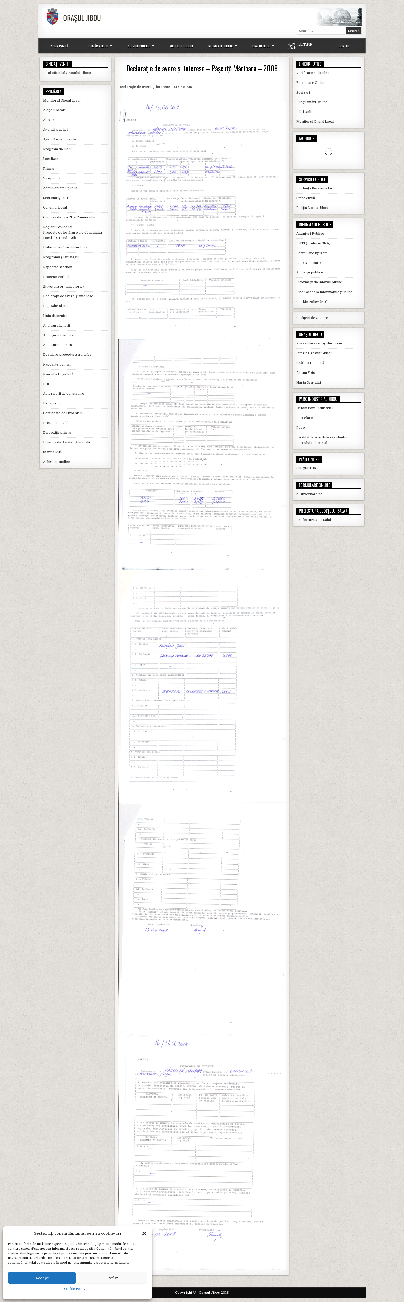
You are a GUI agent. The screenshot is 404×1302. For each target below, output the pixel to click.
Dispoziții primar (57, 432)
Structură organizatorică (63, 286)
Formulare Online (311, 83)
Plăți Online (305, 112)
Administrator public (60, 188)
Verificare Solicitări (312, 73)
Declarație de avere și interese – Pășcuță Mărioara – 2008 (202, 68)
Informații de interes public (319, 282)
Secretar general (57, 198)
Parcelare (304, 418)
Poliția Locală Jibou (312, 208)
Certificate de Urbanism (63, 413)
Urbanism (51, 403)
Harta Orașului (308, 382)
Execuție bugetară (58, 374)
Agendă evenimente (59, 139)
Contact (345, 45)
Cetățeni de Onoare (312, 318)
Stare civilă (52, 452)
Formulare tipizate (312, 253)
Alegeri (49, 120)
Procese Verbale (57, 277)
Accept (42, 1278)
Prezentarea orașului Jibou (319, 343)
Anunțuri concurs (57, 345)
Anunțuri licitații (56, 325)
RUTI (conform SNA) (313, 243)
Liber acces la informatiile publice (324, 292)
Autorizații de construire (63, 393)
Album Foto (305, 373)
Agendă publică (55, 129)
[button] (144, 1233)
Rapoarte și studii (57, 267)
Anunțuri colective (58, 335)
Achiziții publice (56, 462)
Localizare (52, 159)
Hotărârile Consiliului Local (65, 247)
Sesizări (303, 92)
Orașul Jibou (261, 45)
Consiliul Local (55, 207)
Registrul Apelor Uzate (300, 46)
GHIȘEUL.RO (307, 468)
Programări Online (311, 102)
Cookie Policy (74, 1289)
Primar (49, 168)
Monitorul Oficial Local (61, 100)
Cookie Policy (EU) (311, 302)
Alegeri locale (54, 110)
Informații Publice (220, 45)
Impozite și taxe (56, 306)
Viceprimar (52, 178)
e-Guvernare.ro (309, 494)
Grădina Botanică (310, 363)
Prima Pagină (59, 45)
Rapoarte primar (57, 364)
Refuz (112, 1278)
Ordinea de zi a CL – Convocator (69, 217)
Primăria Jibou (98, 45)
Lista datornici (55, 316)
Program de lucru (57, 149)
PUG (46, 384)
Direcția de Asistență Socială (66, 442)
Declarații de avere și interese (68, 296)
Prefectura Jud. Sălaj (313, 520)
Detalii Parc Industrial (314, 408)
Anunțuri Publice (181, 45)
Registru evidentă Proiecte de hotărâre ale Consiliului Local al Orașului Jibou (72, 232)
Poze (300, 427)
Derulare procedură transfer (67, 354)
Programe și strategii (61, 257)
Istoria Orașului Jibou (314, 353)
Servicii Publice (139, 45)
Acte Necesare (308, 263)
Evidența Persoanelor (314, 188)
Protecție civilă (55, 423)
